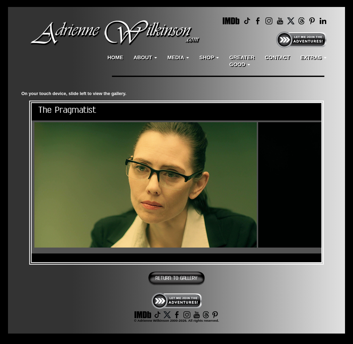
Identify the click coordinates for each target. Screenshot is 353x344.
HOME (115, 57)
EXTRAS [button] (313, 57)
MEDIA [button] (178, 57)
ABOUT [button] (145, 57)
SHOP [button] (209, 57)
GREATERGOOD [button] (241, 60)
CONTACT (277, 57)
